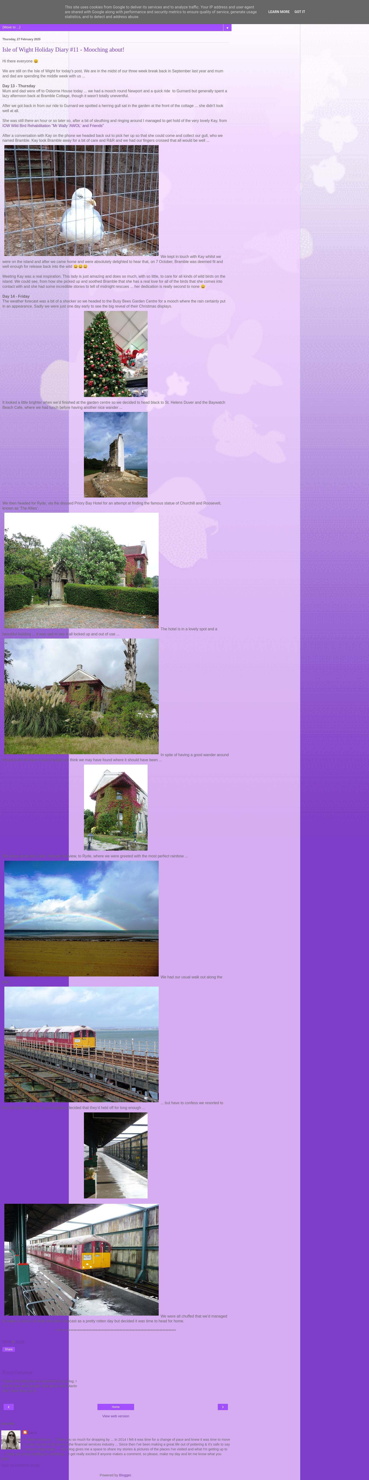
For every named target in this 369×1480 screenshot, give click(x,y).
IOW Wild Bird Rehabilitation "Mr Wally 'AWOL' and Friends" (53, 126)
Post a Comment (17, 1372)
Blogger (125, 1475)
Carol (32, 1433)
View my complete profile (20, 1465)
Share (9, 1349)
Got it (299, 12)
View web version (115, 1416)
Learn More (279, 12)
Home (116, 1407)
